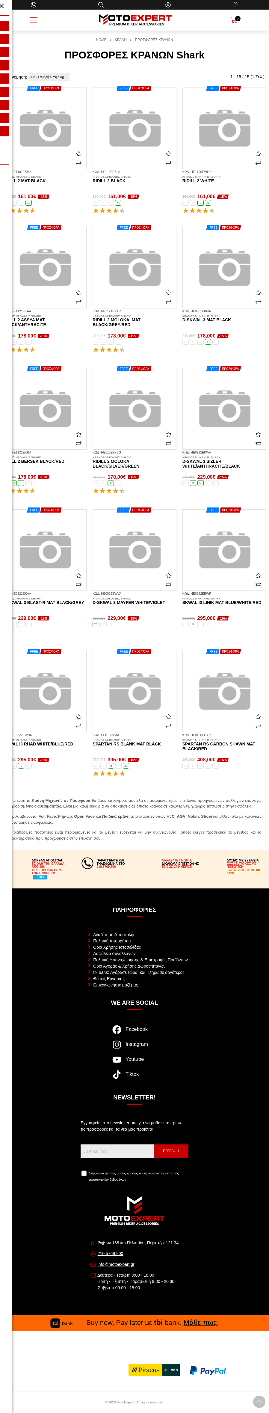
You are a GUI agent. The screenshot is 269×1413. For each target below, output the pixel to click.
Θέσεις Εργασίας (109, 978)
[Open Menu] (33, 20)
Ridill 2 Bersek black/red (45, 460)
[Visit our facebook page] (134, 1032)
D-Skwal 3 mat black (224, 319)
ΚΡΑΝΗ (121, 40)
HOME (101, 40)
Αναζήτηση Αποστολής (114, 934)
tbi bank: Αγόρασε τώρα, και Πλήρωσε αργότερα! (138, 972)
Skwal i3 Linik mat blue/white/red (224, 601)
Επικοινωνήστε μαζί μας (115, 985)
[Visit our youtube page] (134, 1062)
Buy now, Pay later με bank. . (134, 1322)
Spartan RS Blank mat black (134, 742)
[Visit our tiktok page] (134, 1077)
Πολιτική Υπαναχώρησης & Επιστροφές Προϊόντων (140, 959)
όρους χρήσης (127, 1173)
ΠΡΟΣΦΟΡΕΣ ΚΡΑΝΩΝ (154, 40)
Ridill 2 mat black (45, 179)
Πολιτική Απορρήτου (112, 941)
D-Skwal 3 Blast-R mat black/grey (45, 601)
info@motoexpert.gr (116, 1264)
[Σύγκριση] (78, 163)
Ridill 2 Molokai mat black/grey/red (134, 321)
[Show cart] (234, 20)
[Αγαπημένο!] (78, 154)
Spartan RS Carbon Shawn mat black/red (224, 745)
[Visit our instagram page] (134, 1047)
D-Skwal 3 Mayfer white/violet (134, 601)
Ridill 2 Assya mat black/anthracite (45, 321)
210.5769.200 (110, 1253)
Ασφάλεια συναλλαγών (114, 953)
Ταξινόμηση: (15, 77)
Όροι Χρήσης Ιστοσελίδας (117, 947)
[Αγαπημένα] (235, 4)
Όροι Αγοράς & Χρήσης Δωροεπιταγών (129, 966)
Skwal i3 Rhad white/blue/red (45, 742)
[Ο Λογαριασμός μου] (168, 4)
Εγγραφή (171, 1151)
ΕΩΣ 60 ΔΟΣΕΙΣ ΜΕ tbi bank (243, 871)
